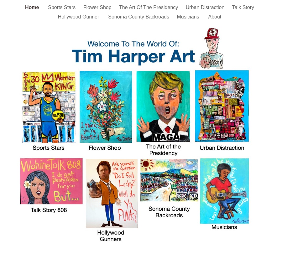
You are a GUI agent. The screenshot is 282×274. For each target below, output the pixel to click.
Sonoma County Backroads (139, 16)
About (214, 16)
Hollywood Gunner (80, 16)
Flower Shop (98, 7)
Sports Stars (62, 7)
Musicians (189, 16)
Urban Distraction (206, 7)
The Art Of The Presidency (149, 7)
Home (33, 7)
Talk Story (243, 7)
